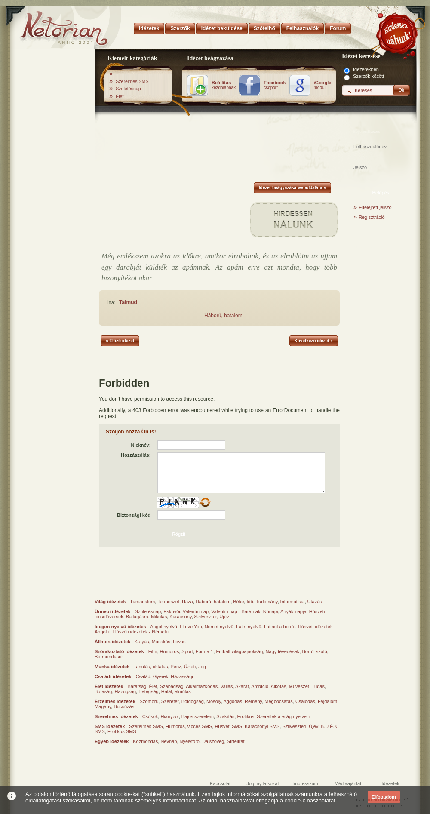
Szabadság (172, 686)
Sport (187, 651)
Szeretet (170, 701)
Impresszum (305, 783)
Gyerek (160, 676)
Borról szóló (314, 651)
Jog (202, 666)
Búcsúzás (124, 706)
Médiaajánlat (348, 783)
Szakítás (225, 716)
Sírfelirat (236, 741)
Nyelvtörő (190, 741)
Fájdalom (327, 701)
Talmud (128, 302)
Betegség (148, 691)
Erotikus (245, 716)
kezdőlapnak (224, 85)
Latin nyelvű (248, 626)
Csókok (150, 716)
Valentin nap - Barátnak (235, 611)
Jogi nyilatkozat (262, 783)
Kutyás (142, 641)
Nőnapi (270, 611)
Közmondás (145, 741)
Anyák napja (293, 611)
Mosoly (213, 701)
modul (323, 85)
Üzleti (190, 666)
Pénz (176, 666)
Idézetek (390, 783)
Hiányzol (169, 716)
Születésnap (128, 88)
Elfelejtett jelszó (375, 207)
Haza (187, 601)
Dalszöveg (213, 741)
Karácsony (180, 616)
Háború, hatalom (223, 316)
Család (142, 676)
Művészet (299, 686)
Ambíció (259, 686)
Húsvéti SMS (228, 726)
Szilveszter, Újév (211, 616)
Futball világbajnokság (239, 651)
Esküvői (171, 611)
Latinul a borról (279, 626)
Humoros (169, 651)
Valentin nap (196, 611)
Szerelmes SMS (132, 81)
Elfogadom (384, 796)
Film (152, 651)
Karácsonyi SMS (262, 726)
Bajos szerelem (197, 716)
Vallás (226, 686)
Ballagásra (137, 616)
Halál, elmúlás (176, 691)
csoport (275, 85)
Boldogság (192, 701)
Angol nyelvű (163, 626)
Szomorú (149, 701)
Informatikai (292, 601)
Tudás (318, 686)
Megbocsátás (278, 701)
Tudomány (267, 601)
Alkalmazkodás (202, 686)
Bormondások (109, 656)
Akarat (242, 686)
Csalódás (305, 701)
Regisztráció (372, 217)
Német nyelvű (219, 626)
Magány (103, 706)
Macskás (161, 641)
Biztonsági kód (133, 515)
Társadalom (142, 601)
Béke (238, 601)
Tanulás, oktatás (151, 666)
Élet (119, 96)
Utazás (314, 601)
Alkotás (278, 686)
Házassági (182, 676)
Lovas (179, 641)
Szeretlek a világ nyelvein (283, 716)
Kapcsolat (220, 783)
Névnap (168, 741)
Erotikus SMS (122, 731)
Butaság (103, 691)
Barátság (136, 686)
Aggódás (232, 701)
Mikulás (159, 616)
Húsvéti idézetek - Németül (141, 631)
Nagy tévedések (282, 651)
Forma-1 (205, 651)
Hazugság (125, 691)
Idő (249, 601)
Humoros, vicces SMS (189, 726)
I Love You (191, 626)
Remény (253, 701)
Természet (168, 601)
